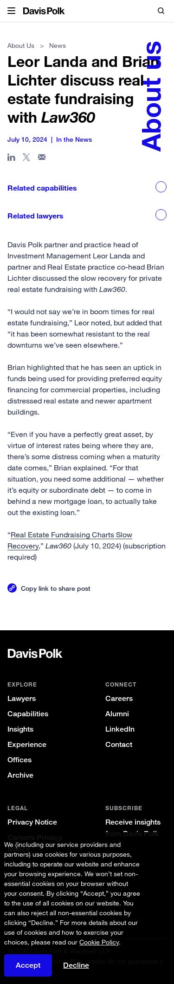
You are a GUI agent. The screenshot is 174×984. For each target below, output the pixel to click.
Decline (76, 965)
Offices (19, 759)
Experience (26, 744)
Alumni (117, 713)
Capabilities (27, 713)
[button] (11, 11)
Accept (28, 965)
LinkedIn (120, 729)
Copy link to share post (55, 588)
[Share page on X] (27, 159)
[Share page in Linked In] (11, 159)
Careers (119, 698)
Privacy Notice (32, 822)
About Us (20, 45)
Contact (118, 744)
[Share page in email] (42, 159)
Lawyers (21, 698)
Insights (20, 729)
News (57, 45)
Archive (20, 775)
